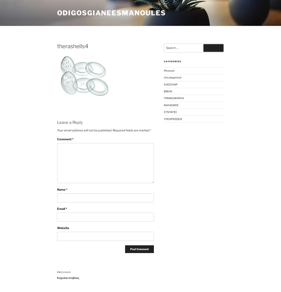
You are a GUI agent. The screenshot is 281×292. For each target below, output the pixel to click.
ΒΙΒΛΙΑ (168, 91)
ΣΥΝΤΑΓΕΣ (170, 112)
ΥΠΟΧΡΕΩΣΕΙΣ (173, 119)
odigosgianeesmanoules (111, 13)
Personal (169, 70)
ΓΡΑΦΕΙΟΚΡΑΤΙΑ (174, 98)
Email (62, 209)
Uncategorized (172, 77)
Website (63, 228)
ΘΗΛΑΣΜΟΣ (171, 105)
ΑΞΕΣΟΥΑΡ (171, 84)
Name (62, 189)
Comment (65, 139)
